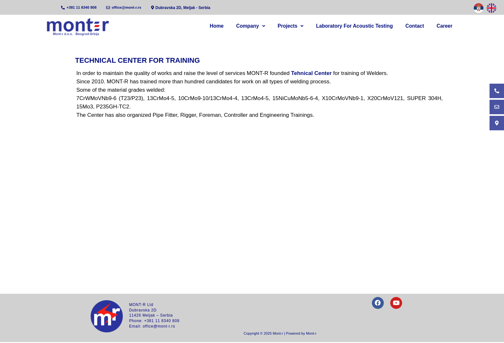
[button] (268, 26)
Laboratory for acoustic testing (364, 26)
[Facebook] (377, 304)
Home (239, 26)
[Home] (78, 26)
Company (268, 26)
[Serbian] (478, 8)
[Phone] (79, 8)
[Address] (183, 8)
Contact (421, 26)
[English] (491, 8)
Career (446, 26)
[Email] (125, 8)
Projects (304, 26)
